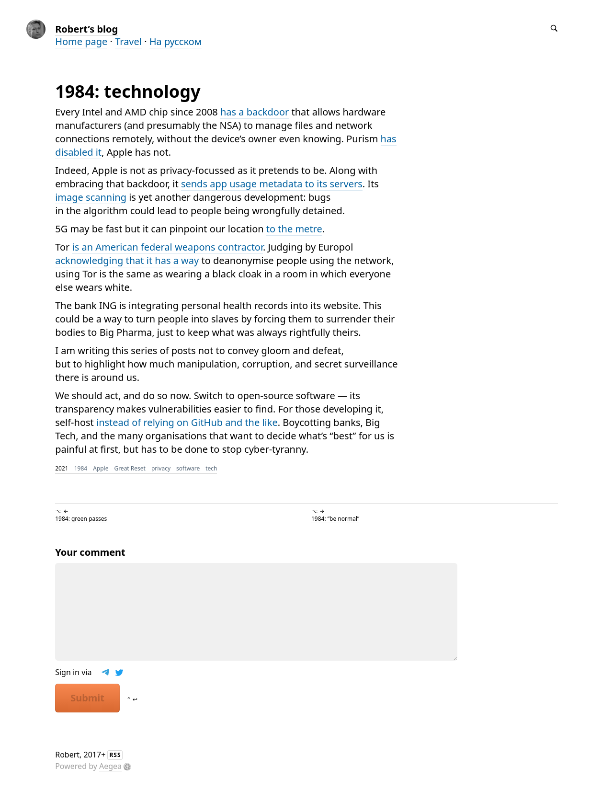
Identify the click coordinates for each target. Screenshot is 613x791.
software (188, 468)
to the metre (294, 228)
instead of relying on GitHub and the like (187, 422)
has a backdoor (254, 111)
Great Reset (130, 468)
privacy (160, 468)
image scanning (90, 197)
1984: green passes (81, 519)
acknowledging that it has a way (127, 260)
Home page (81, 41)
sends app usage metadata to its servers (272, 183)
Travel (128, 41)
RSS (115, 755)
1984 (80, 468)
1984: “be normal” (335, 519)
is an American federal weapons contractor (167, 247)
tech (211, 468)
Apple (100, 468)
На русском (175, 41)
